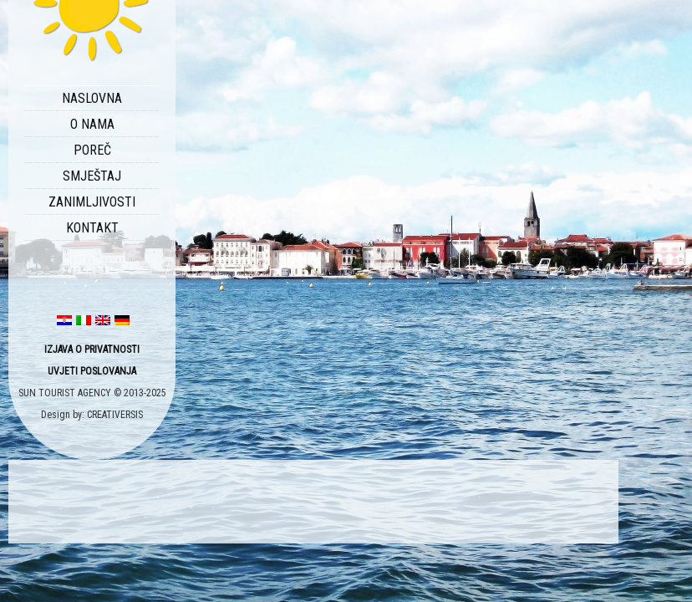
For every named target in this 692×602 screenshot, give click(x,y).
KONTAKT (92, 228)
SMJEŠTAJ (92, 176)
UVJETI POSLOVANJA (92, 371)
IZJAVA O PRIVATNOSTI (92, 349)
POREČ (92, 150)
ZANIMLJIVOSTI (91, 202)
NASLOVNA (92, 98)
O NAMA (92, 124)
